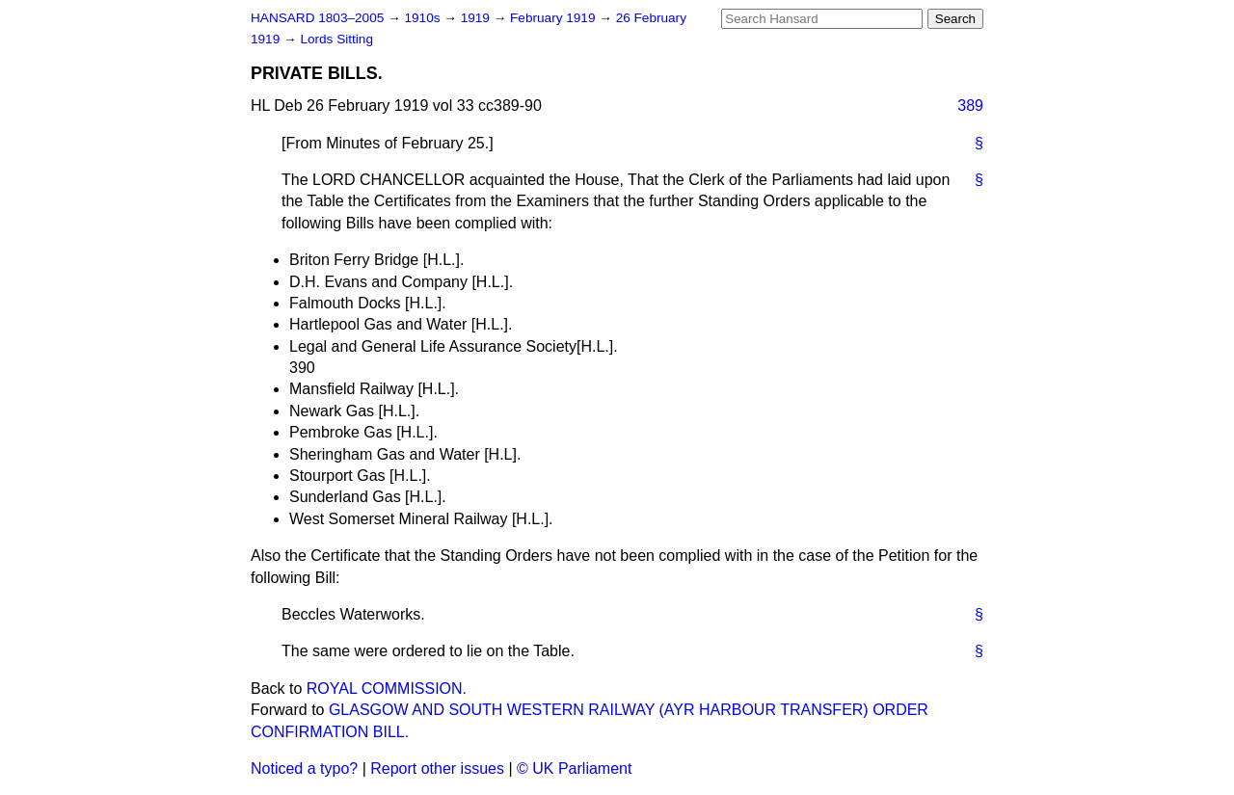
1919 (477, 18)
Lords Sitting (336, 39)
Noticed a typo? (304, 768)
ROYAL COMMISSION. (387, 688)
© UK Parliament (574, 768)
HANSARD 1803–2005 (317, 18)
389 (970, 105)
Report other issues (437, 768)
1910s (423, 18)
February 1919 (554, 18)
